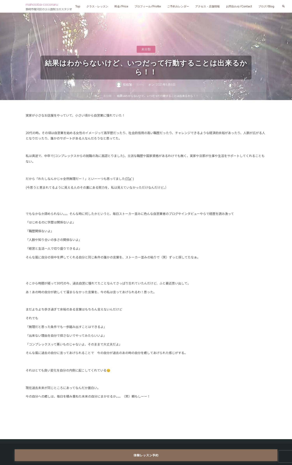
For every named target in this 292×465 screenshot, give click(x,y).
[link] (283, 6)
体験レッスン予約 (146, 455)
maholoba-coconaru (44, 4)
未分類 (146, 49)
